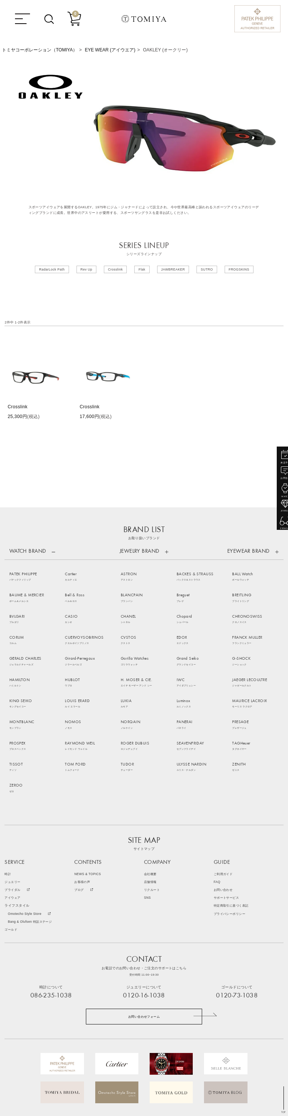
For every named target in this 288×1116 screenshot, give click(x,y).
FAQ (217, 810)
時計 (8, 803)
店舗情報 (151, 810)
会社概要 (151, 803)
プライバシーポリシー (231, 842)
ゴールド (11, 858)
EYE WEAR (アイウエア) (110, 50)
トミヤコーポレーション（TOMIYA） (39, 50)
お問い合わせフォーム (144, 945)
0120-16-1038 (143, 924)
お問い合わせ (224, 818)
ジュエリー (13, 810)
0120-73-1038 (237, 924)
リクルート (153, 818)
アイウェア (13, 826)
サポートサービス (228, 826)
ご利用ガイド (224, 803)
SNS (147, 826)
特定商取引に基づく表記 (233, 834)
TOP (283, 1112)
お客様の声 (83, 810)
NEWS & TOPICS (88, 803)
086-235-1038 (51, 924)
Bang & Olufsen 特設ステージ (31, 850)
